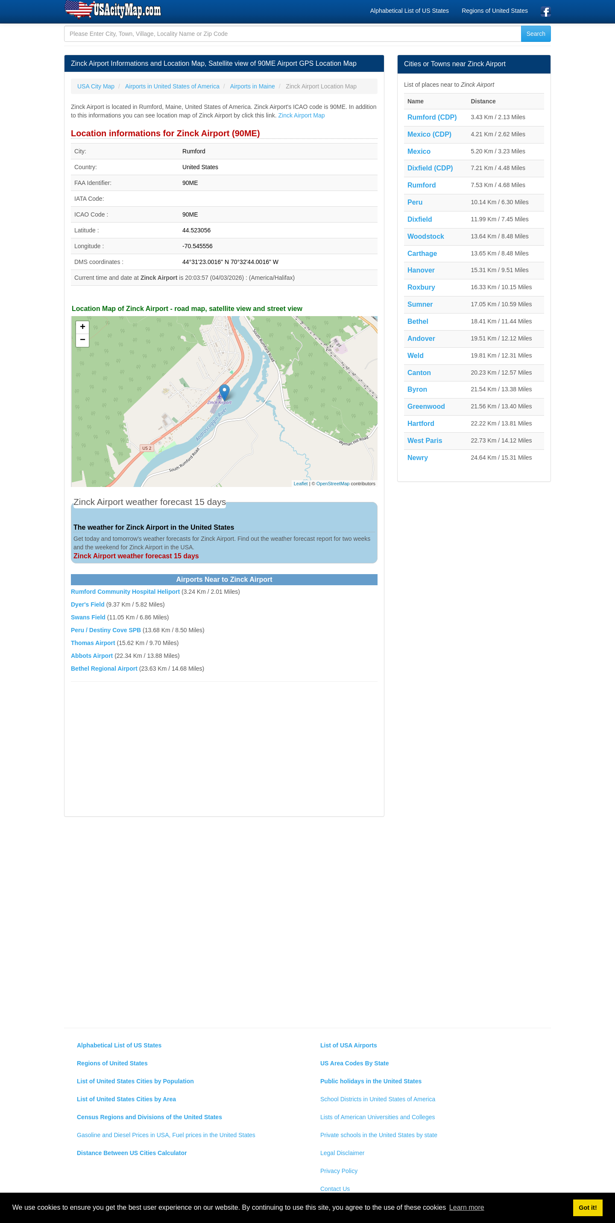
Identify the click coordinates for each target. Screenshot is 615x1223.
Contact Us (335, 1188)
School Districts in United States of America (377, 1099)
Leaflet (301, 483)
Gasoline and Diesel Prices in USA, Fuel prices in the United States (166, 1135)
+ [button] (82, 327)
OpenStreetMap (333, 483)
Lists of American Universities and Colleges (377, 1117)
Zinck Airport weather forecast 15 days (136, 556)
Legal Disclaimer (342, 1153)
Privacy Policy (338, 1170)
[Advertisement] (224, 750)
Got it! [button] (588, 1207)
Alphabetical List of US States (409, 10)
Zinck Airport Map (301, 115)
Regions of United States (495, 10)
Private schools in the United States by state (378, 1135)
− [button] (82, 340)
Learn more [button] (466, 1207)
